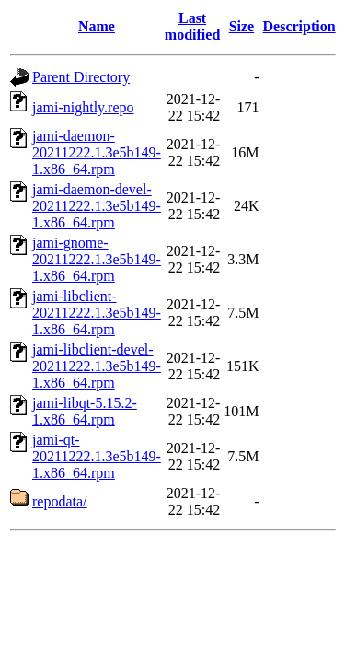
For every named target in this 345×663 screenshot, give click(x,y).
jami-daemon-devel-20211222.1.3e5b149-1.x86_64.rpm (96, 205)
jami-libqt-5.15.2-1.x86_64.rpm (84, 411)
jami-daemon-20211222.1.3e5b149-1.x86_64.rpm (96, 152)
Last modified (192, 26)
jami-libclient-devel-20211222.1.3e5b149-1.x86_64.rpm (96, 366)
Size (242, 26)
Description (299, 26)
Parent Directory (81, 77)
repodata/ (59, 501)
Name (96, 26)
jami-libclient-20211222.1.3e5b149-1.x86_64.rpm (96, 312)
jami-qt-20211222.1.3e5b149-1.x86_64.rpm (96, 456)
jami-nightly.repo (83, 107)
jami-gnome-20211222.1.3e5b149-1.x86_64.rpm (96, 259)
